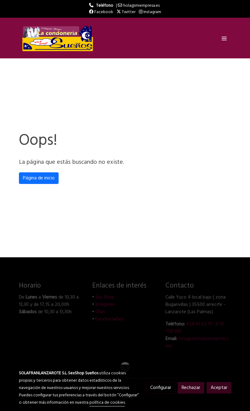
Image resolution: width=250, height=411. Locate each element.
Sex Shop (104, 297)
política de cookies (107, 402)
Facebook (101, 12)
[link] (58, 38)
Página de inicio (39, 178)
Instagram (150, 12)
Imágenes (105, 305)
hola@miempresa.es (141, 5)
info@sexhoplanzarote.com (197, 342)
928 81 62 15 (199, 324)
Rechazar (191, 388)
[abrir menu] (224, 38)
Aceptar (219, 388)
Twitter (126, 12)
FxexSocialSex (109, 319)
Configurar (160, 388)
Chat (100, 312)
